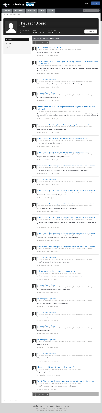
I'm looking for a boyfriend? (49, 47)
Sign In (87, 3)
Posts (7, 50)
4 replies (53, 389)
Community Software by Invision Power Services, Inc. (51, 410)
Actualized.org (37, 406)
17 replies (55, 119)
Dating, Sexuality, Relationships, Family (69, 49)
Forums (7, 11)
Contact (66, 406)
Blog (42, 11)
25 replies (55, 73)
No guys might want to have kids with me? (55, 367)
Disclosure (59, 406)
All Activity (9, 39)
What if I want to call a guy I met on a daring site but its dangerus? (66, 381)
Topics (8, 47)
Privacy (51, 406)
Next (43, 42)
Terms (46, 406)
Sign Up (95, 3)
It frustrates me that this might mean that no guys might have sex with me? (66, 108)
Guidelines (19, 11)
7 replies (53, 279)
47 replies (54, 55)
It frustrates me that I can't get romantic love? (57, 271)
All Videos (31, 11)
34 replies (56, 375)
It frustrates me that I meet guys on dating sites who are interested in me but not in (67, 62)
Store (51, 11)
